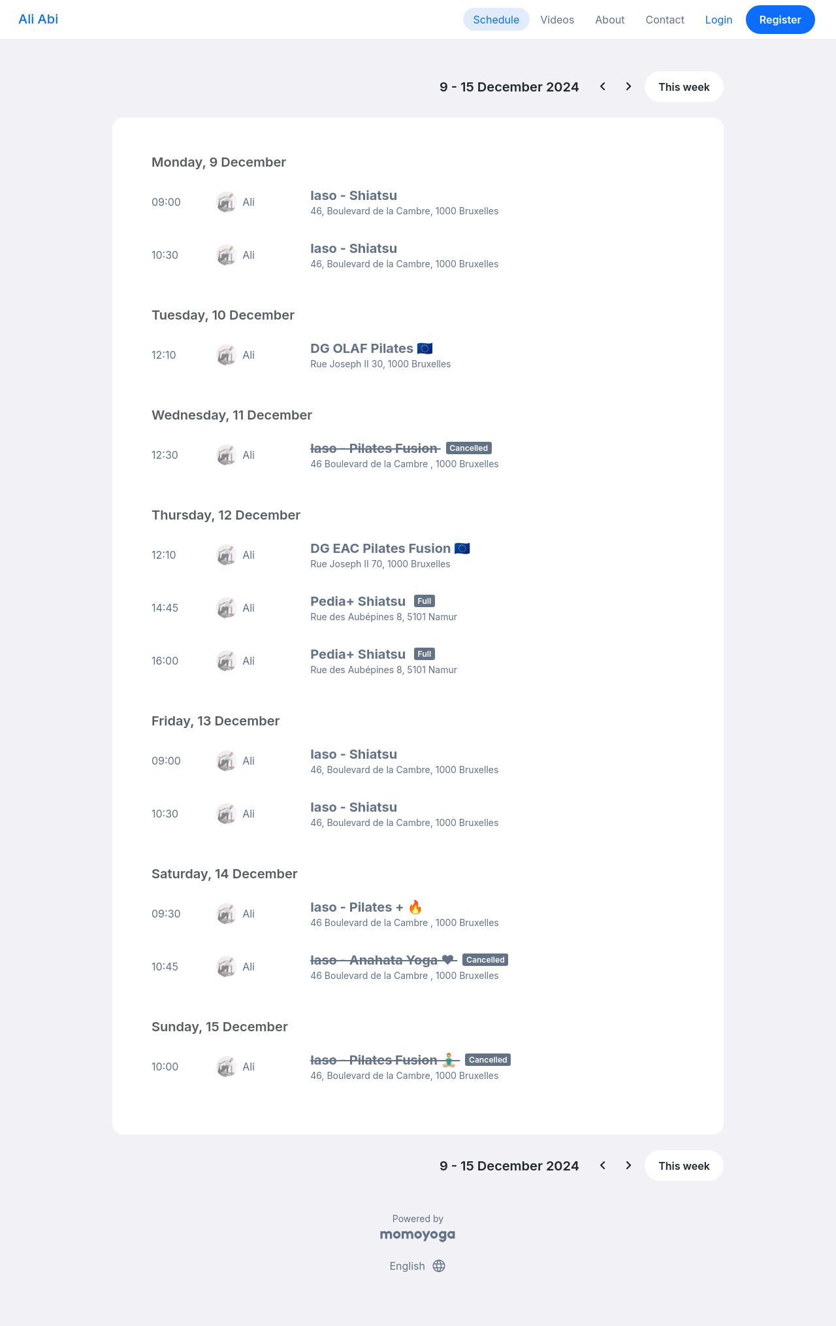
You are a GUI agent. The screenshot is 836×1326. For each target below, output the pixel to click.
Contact (664, 19)
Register (780, 19)
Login (719, 19)
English (417, 1266)
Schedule (497, 19)
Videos (557, 19)
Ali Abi (38, 19)
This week (684, 86)
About (609, 19)
